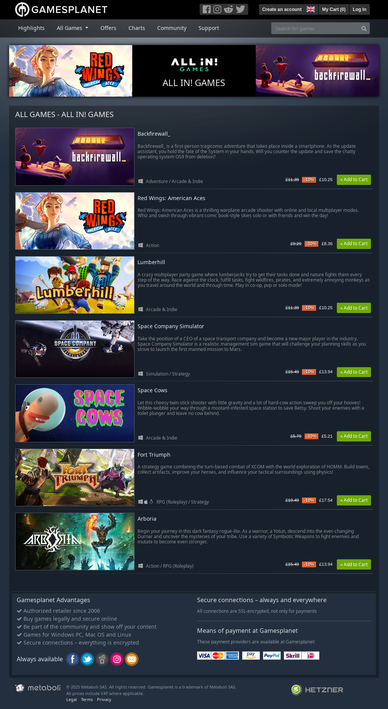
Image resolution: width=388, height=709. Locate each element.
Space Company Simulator (171, 326)
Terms (87, 699)
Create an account (282, 9)
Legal (71, 699)
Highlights (31, 27)
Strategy (181, 374)
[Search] (364, 28)
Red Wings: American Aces (171, 198)
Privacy (104, 699)
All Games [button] (70, 27)
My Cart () (334, 9)
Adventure (157, 181)
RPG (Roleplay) (171, 502)
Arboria (147, 519)
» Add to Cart (354, 179)
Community (171, 27)
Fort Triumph (154, 455)
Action (152, 245)
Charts (136, 27)
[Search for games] (314, 28)
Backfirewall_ (154, 134)
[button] (310, 8)
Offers (108, 27)
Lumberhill (151, 262)
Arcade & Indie (187, 181)
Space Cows (152, 390)
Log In (359, 9)
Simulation (157, 374)
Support (209, 27)
